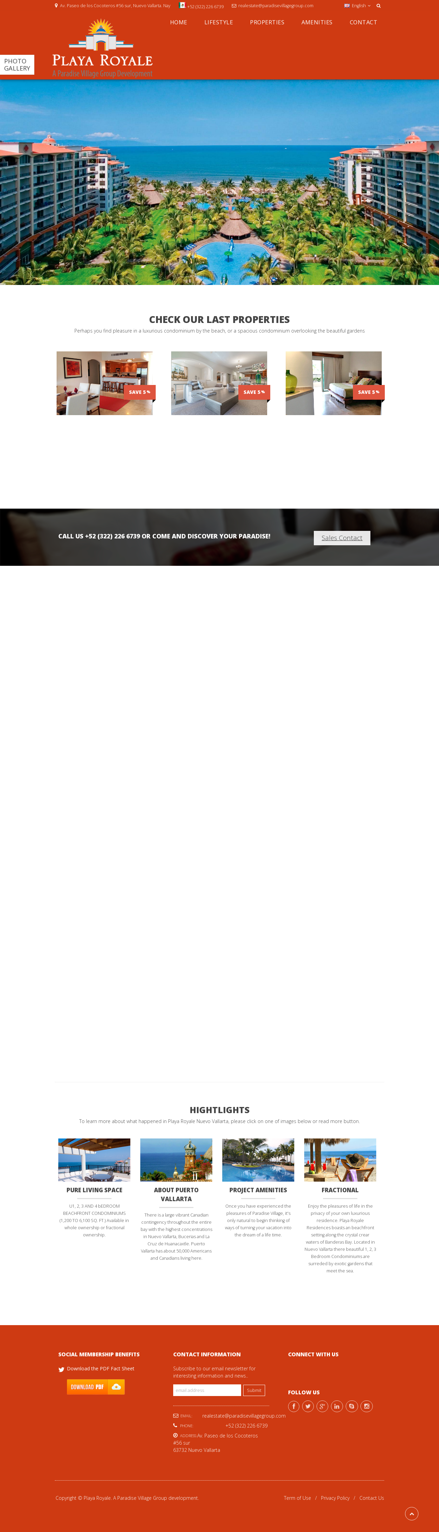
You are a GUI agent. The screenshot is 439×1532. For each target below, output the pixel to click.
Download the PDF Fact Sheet (100, 1368)
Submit (254, 1390)
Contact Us (371, 1497)
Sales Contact (342, 537)
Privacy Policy (335, 1497)
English (357, 6)
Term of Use (297, 1497)
